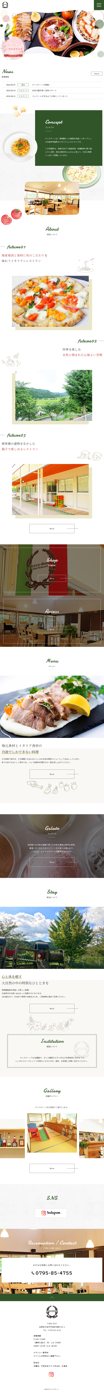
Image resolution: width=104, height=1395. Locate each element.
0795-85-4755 (54, 1273)
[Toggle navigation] (99, 5)
